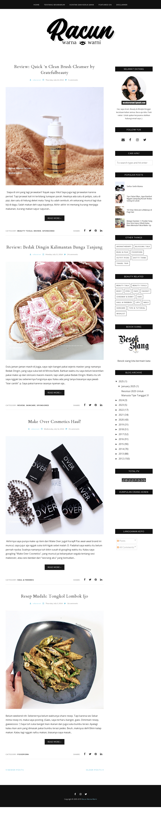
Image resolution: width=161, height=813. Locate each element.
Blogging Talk (142, 247)
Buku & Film (122, 252)
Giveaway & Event (125, 297)
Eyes (128, 291)
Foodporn (23, 760)
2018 (121, 429)
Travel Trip (122, 263)
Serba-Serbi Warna (135, 186)
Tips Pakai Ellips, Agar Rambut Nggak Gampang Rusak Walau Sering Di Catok (139, 198)
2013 (121, 453)
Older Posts (94, 776)
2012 (121, 458)
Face (136, 291)
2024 (121, 400)
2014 (121, 449)
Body (119, 291)
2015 (121, 444)
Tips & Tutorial (137, 308)
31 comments (74, 435)
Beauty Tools (25, 231)
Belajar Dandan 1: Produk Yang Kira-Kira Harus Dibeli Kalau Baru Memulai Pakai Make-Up (139, 223)
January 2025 (128, 386)
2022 (121, 409)
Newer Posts (15, 776)
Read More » (54, 218)
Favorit (146, 291)
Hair (140, 297)
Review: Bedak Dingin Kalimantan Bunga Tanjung (54, 250)
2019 (121, 424)
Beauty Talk (122, 285)
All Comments (125, 547)
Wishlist (120, 314)
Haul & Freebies (25, 586)
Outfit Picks (122, 258)
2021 (121, 414)
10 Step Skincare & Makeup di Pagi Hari (139, 211)
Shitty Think (139, 258)
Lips (138, 302)
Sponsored (48, 231)
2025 (121, 381)
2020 (121, 419)
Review (37, 231)
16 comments (72, 609)
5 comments (73, 80)
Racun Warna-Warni (89, 805)
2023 (121, 404)
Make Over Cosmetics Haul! (54, 427)
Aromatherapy (123, 247)
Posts (121, 540)
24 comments (72, 260)
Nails (146, 302)
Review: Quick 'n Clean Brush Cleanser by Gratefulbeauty (54, 70)
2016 (121, 439)
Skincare (31, 411)
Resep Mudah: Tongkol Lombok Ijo (54, 602)
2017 (121, 434)
